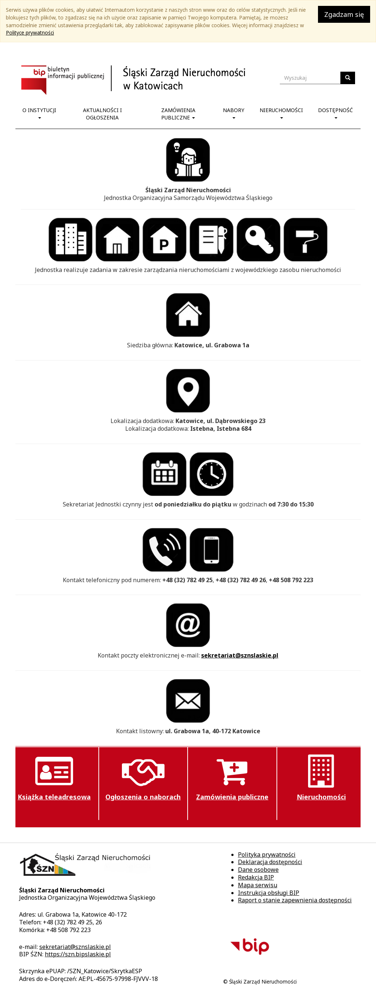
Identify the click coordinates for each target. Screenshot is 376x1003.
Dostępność (335, 113)
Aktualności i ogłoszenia (102, 114)
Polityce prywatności (30, 32)
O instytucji (39, 113)
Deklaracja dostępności (270, 862)
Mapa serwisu (257, 885)
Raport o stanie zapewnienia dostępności (295, 900)
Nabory (233, 113)
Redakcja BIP (256, 877)
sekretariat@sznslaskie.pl (239, 655)
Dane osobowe (258, 870)
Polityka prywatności (267, 854)
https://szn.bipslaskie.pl (78, 954)
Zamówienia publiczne (178, 114)
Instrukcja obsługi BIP (268, 893)
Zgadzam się (344, 14)
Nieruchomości (281, 113)
